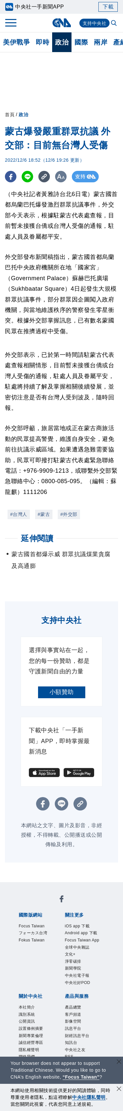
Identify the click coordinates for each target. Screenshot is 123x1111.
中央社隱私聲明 (89, 1097)
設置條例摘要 (31, 1028)
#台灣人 (18, 514)
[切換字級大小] (61, 176)
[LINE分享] (27, 176)
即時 (42, 42)
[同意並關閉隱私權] (119, 1089)
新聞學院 (73, 968)
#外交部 (68, 514)
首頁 (9, 114)
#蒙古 (44, 514)
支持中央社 (95, 23)
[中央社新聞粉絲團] (62, 900)
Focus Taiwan (32, 926)
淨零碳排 (73, 961)
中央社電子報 (77, 975)
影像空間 (73, 1021)
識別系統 (27, 1014)
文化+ (70, 954)
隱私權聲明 (29, 1049)
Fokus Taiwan (32, 940)
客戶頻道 (73, 1014)
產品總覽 (73, 1007)
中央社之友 (75, 1049)
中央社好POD (78, 982)
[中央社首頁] (61, 23)
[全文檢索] (114, 23)
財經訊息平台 (77, 1035)
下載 (108, 6)
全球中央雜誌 (77, 947)
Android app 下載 (81, 933)
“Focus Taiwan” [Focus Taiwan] (81, 1077)
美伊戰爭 (16, 42)
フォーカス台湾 (33, 933)
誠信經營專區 (31, 1042)
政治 (62, 42)
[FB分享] (10, 176)
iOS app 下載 (77, 926)
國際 (81, 42)
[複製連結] (44, 176)
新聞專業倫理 (31, 1035)
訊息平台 (73, 1028)
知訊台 (71, 1042)
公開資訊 (27, 1021)
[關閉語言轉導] (119, 1062)
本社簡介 (27, 1007)
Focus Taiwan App (82, 940)
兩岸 (100, 42)
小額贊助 (62, 692)
